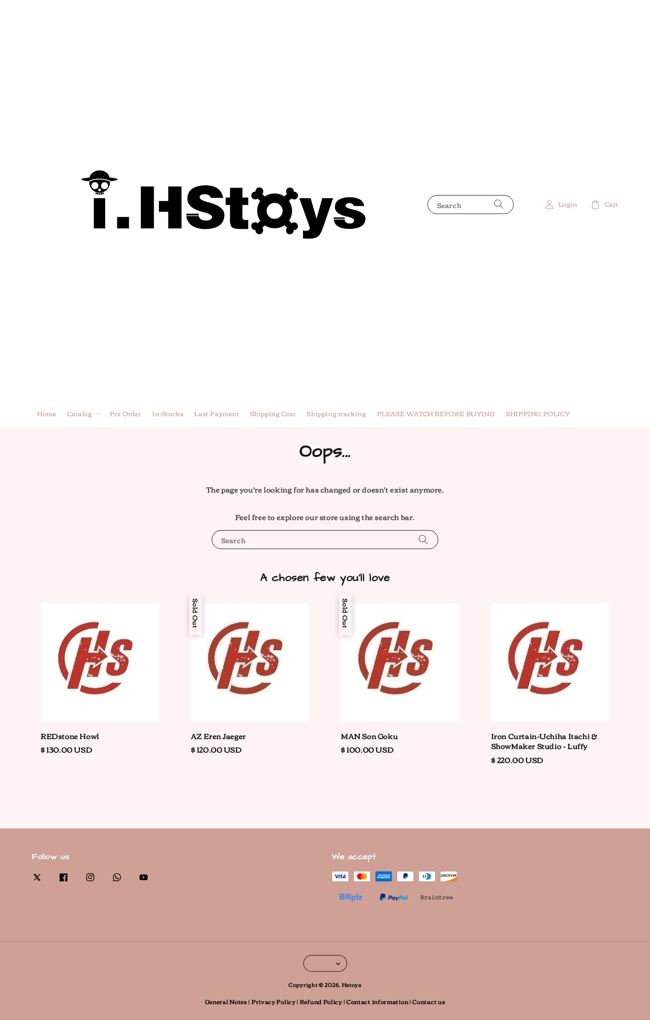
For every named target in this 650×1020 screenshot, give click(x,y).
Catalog (79, 414)
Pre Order (125, 413)
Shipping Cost (273, 413)
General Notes (226, 1001)
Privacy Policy (273, 1001)
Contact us (428, 1001)
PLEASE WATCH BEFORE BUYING (436, 413)
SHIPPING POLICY (538, 413)
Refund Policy (321, 1001)
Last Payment (216, 413)
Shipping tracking (336, 413)
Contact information (377, 1001)
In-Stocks (167, 413)
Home (46, 413)
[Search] (498, 204)
